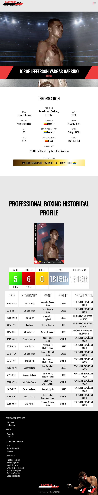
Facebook (10, 422)
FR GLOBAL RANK (49, 146)
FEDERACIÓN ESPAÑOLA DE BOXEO (84, 303)
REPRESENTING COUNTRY (49, 129)
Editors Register (13, 462)
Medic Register (12, 465)
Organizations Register (15, 468)
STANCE (74, 137)
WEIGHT (74, 129)
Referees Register (13, 473)
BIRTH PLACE (49, 108)
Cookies (10, 451)
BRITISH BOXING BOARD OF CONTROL (84, 318)
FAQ (8, 445)
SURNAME (24, 120)
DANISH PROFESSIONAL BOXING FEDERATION (84, 332)
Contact (10, 436)
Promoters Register (14, 470)
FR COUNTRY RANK (49, 158)
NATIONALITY (49, 120)
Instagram (11, 425)
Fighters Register (13, 460)
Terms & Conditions (14, 448)
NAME (24, 112)
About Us (10, 434)
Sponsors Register (13, 476)
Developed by (49, 492)
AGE (24, 129)
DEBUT (74, 112)
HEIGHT (74, 120)
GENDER (24, 137)
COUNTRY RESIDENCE (49, 137)
